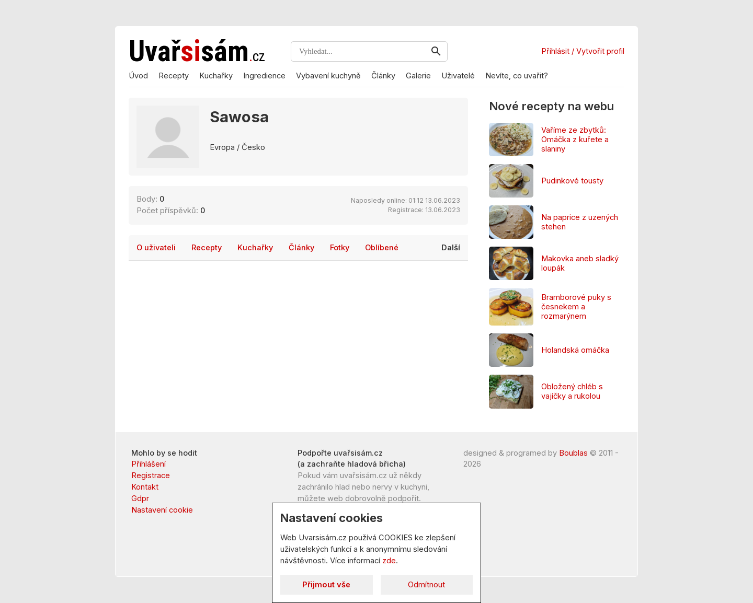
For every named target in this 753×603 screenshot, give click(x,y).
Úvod (138, 75)
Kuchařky (216, 75)
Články (383, 75)
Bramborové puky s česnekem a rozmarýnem (576, 307)
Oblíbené (381, 247)
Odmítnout (426, 584)
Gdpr (140, 498)
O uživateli (156, 247)
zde (389, 560)
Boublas (573, 453)
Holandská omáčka (575, 350)
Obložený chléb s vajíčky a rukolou (572, 391)
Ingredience (264, 75)
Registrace (150, 475)
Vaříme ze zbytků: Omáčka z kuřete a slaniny (575, 139)
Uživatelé (458, 75)
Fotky (339, 247)
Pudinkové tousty (572, 180)
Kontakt (144, 487)
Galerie (418, 75)
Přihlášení (148, 464)
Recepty (173, 75)
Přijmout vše (326, 584)
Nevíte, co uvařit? (516, 75)
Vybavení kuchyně (328, 75)
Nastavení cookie (162, 510)
